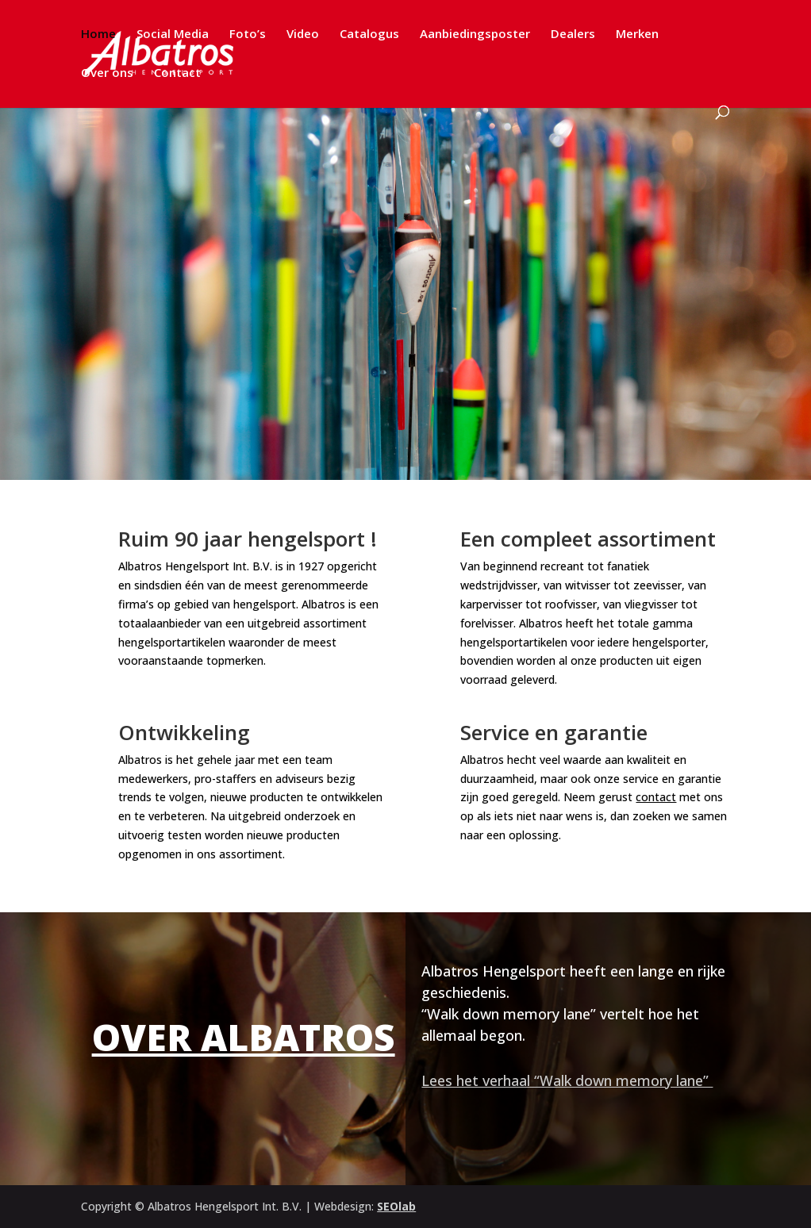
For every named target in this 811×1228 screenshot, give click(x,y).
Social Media (172, 34)
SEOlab (396, 1206)
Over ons (107, 73)
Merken (637, 34)
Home (98, 34)
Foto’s (247, 34)
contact (656, 796)
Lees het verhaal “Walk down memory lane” (567, 1080)
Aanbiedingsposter (475, 34)
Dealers (573, 34)
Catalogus (369, 34)
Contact (177, 73)
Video (302, 34)
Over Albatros (243, 1036)
